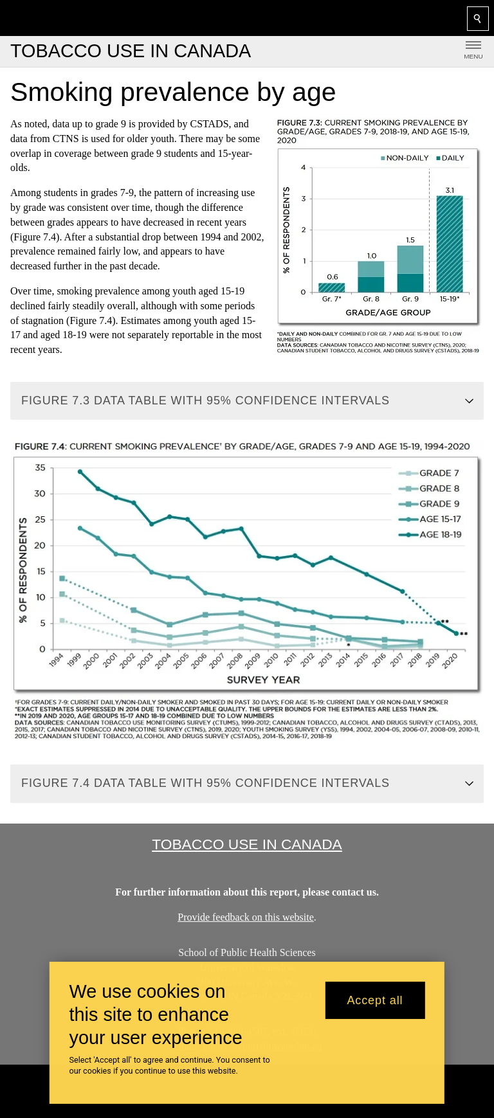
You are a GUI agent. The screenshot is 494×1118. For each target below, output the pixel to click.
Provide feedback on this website (246, 917)
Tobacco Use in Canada (247, 844)
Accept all (375, 1000)
